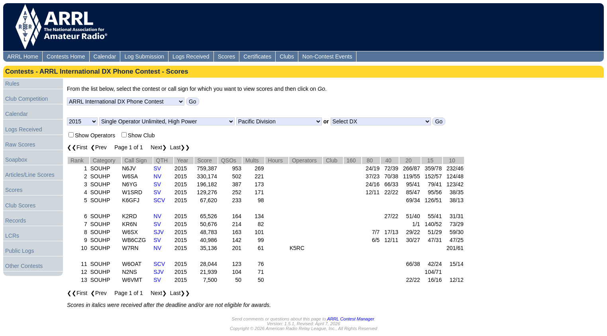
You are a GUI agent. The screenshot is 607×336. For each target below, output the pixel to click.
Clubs (287, 56)
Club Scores (20, 205)
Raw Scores (20, 144)
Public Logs (19, 251)
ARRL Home (22, 56)
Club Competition (26, 99)
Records (15, 220)
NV (157, 176)
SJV (159, 232)
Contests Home (66, 56)
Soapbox (16, 159)
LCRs (12, 235)
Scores (226, 56)
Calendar (105, 56)
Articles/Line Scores (30, 175)
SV (157, 168)
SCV (159, 200)
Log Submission (144, 56)
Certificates (257, 56)
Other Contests (24, 266)
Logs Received (191, 56)
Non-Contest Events (327, 56)
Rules (12, 83)
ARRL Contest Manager (350, 318)
